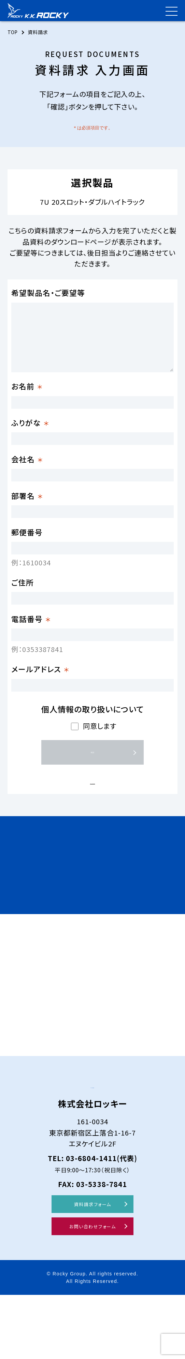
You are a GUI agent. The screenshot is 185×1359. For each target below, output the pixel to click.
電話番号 (31, 655)
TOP (13, 32)
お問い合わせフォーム (92, 1290)
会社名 (27, 471)
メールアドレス (40, 712)
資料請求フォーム (92, 1268)
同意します (99, 775)
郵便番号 (27, 556)
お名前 (27, 386)
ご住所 (22, 613)
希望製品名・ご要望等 (48, 292)
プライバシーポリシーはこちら (92, 830)
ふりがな (30, 428)
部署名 (27, 514)
